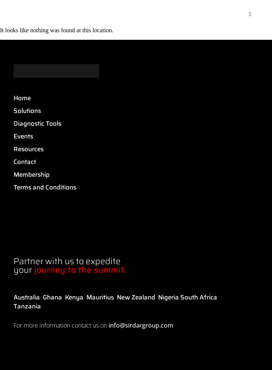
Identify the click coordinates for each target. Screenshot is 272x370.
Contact (25, 162)
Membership (32, 174)
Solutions (27, 111)
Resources (29, 149)
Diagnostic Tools (37, 123)
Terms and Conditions (45, 187)
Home (22, 98)
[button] (250, 14)
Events (23, 136)
